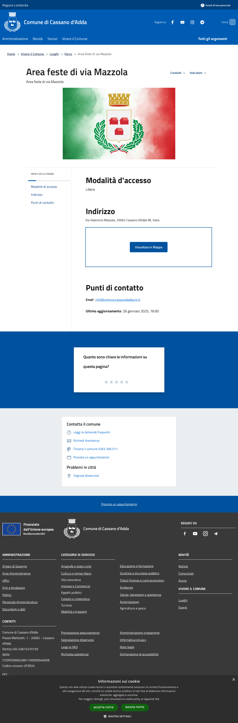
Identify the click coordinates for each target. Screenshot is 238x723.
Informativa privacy (133, 639)
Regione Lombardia (15, 5)
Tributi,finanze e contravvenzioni (142, 580)
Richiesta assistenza (75, 654)
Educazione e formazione (136, 566)
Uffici (5, 580)
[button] (119, 716)
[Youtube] (176, 22)
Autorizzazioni (129, 601)
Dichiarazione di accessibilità (139, 654)
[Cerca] (231, 22)
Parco (68, 54)
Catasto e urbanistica (75, 598)
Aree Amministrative (16, 573)
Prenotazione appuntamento (80, 632)
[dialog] (119, 699)
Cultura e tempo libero (76, 573)
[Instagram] (186, 22)
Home (11, 54)
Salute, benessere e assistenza (140, 594)
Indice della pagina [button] (42, 174)
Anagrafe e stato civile (76, 566)
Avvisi (182, 580)
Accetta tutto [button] (104, 707)
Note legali (127, 647)
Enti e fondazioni (13, 587)
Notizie (183, 566)
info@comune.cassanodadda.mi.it (117, 299)
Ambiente (126, 587)
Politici (7, 594)
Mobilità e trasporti (74, 611)
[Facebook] (166, 22)
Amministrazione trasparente (140, 632)
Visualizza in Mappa (148, 247)
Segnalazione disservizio (77, 639)
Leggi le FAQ (69, 647)
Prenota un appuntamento (119, 504)
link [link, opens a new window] (157, 699)
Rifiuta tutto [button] (134, 707)
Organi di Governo (14, 566)
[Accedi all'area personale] (216, 5)
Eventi (182, 607)
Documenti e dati (13, 609)
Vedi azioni (199, 73)
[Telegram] (195, 22)
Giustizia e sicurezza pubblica (139, 573)
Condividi (178, 73)
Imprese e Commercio (75, 586)
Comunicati (186, 573)
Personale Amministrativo (20, 602)
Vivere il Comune (33, 54)
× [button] (233, 679)
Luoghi (54, 54)
